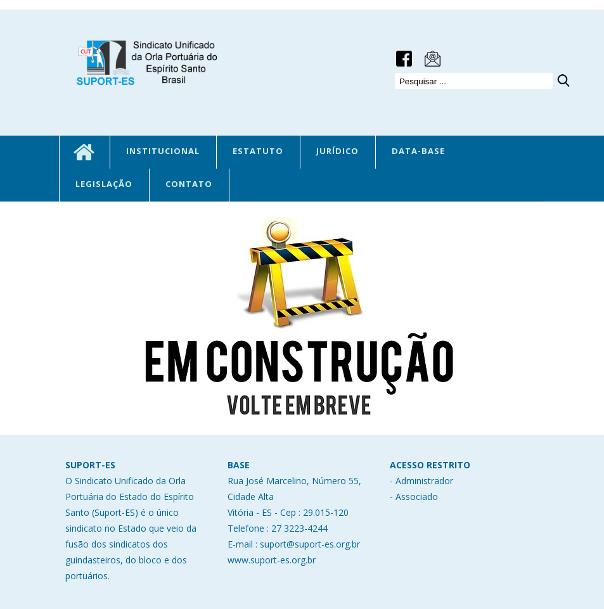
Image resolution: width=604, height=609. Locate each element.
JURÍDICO (337, 151)
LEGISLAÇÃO (103, 183)
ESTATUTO (258, 151)
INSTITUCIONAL (163, 151)
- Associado (414, 496)
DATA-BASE (418, 151)
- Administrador (421, 481)
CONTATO (188, 183)
